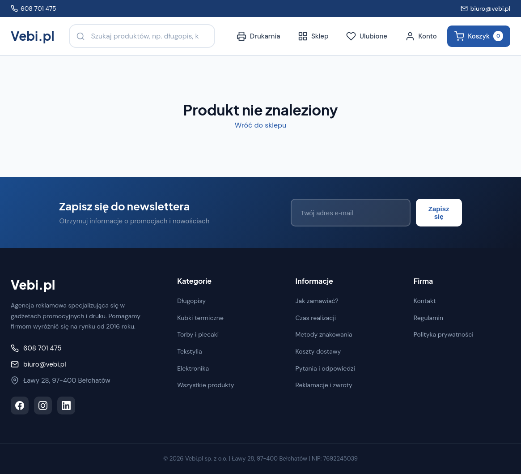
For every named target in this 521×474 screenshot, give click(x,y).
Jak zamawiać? (317, 301)
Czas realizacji (316, 317)
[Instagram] (43, 405)
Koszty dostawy (318, 351)
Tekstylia (189, 351)
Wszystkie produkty (205, 385)
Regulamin (428, 317)
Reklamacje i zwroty (324, 385)
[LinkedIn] (66, 405)
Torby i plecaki (198, 334)
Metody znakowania (324, 334)
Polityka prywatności (444, 334)
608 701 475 (33, 8)
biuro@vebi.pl (485, 8)
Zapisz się (433, 213)
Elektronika (193, 368)
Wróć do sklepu (260, 125)
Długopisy (191, 301)
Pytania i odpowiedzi (325, 368)
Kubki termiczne (200, 317)
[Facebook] (20, 405)
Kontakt (425, 301)
